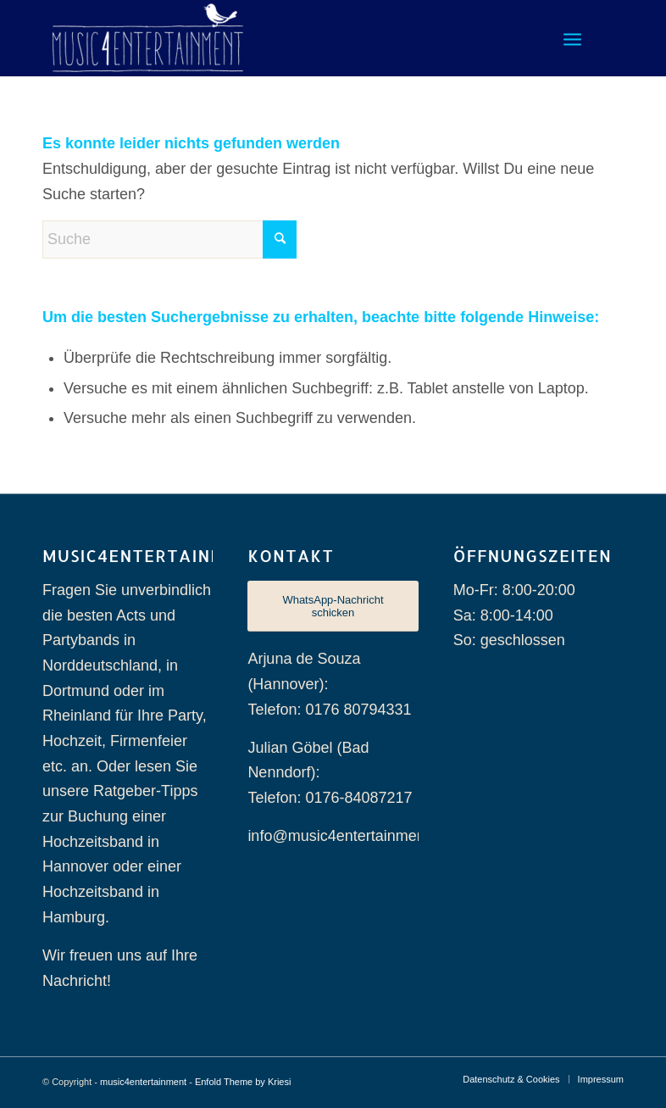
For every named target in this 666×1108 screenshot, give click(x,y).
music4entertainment (143, 1082)
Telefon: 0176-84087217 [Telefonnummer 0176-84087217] (329, 797)
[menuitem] (572, 38)
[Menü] (572, 38)
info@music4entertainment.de (348, 835)
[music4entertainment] (148, 38)
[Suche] (169, 239)
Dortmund (75, 690)
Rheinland (76, 715)
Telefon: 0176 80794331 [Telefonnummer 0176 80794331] (329, 709)
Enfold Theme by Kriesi (243, 1082)
